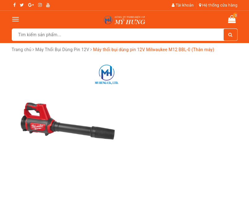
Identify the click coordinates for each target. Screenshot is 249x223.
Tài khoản (183, 5)
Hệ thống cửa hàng (218, 5)
